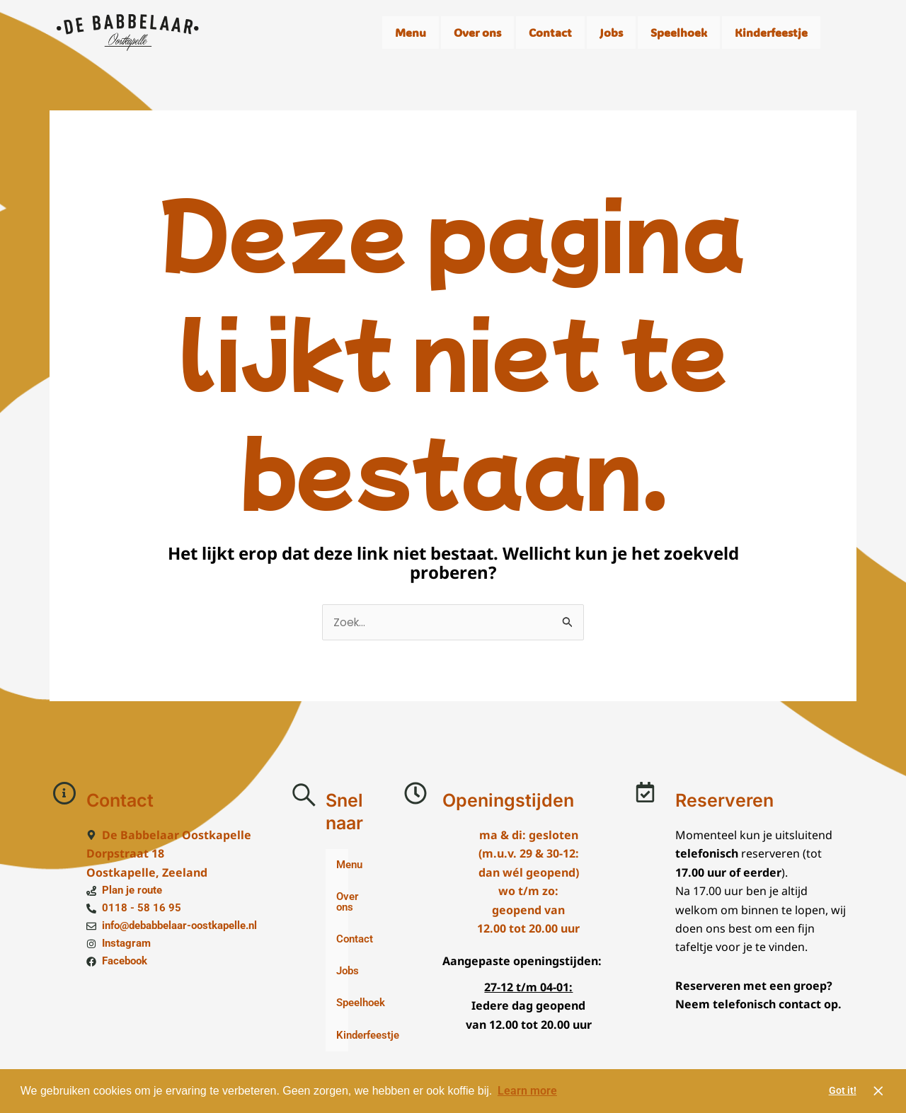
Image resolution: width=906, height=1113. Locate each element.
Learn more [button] (527, 1090)
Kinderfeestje (771, 32)
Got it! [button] (842, 1091)
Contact (550, 32)
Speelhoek (678, 32)
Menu (410, 32)
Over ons (477, 32)
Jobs (611, 32)
